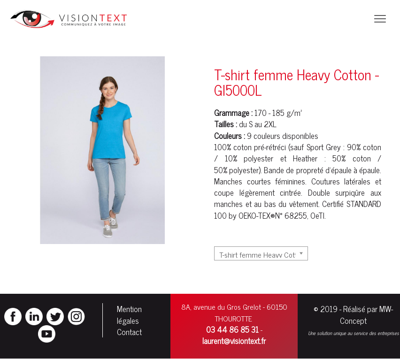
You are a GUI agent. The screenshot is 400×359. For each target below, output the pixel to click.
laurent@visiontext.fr (234, 340)
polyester (258, 158)
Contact (129, 331)
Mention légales (129, 314)
